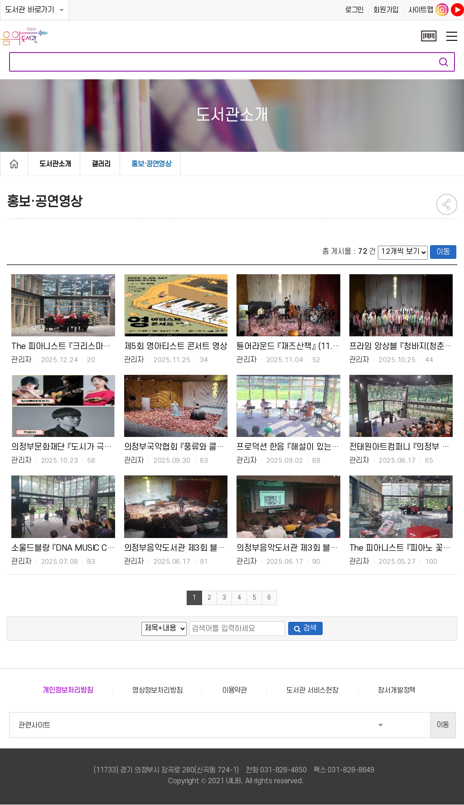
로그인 (354, 10)
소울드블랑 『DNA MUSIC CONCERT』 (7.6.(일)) (94, 548)
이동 (443, 252)
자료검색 (443, 62)
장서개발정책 (397, 691)
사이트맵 (421, 10)
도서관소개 (55, 164)
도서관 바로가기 (29, 10)
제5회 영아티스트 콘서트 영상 (175, 346)
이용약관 (234, 691)
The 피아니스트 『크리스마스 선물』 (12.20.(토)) (94, 346)
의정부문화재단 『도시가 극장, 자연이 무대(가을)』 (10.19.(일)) (118, 446)
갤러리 (101, 164)
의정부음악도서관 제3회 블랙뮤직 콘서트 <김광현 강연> (333, 548)
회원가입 (386, 10)
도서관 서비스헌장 (312, 691)
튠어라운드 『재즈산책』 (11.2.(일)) (296, 346)
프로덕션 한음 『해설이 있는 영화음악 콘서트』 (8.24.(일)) (335, 446)
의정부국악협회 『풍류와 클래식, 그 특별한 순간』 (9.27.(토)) (227, 446)
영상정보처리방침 (157, 691)
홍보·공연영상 (151, 164)
